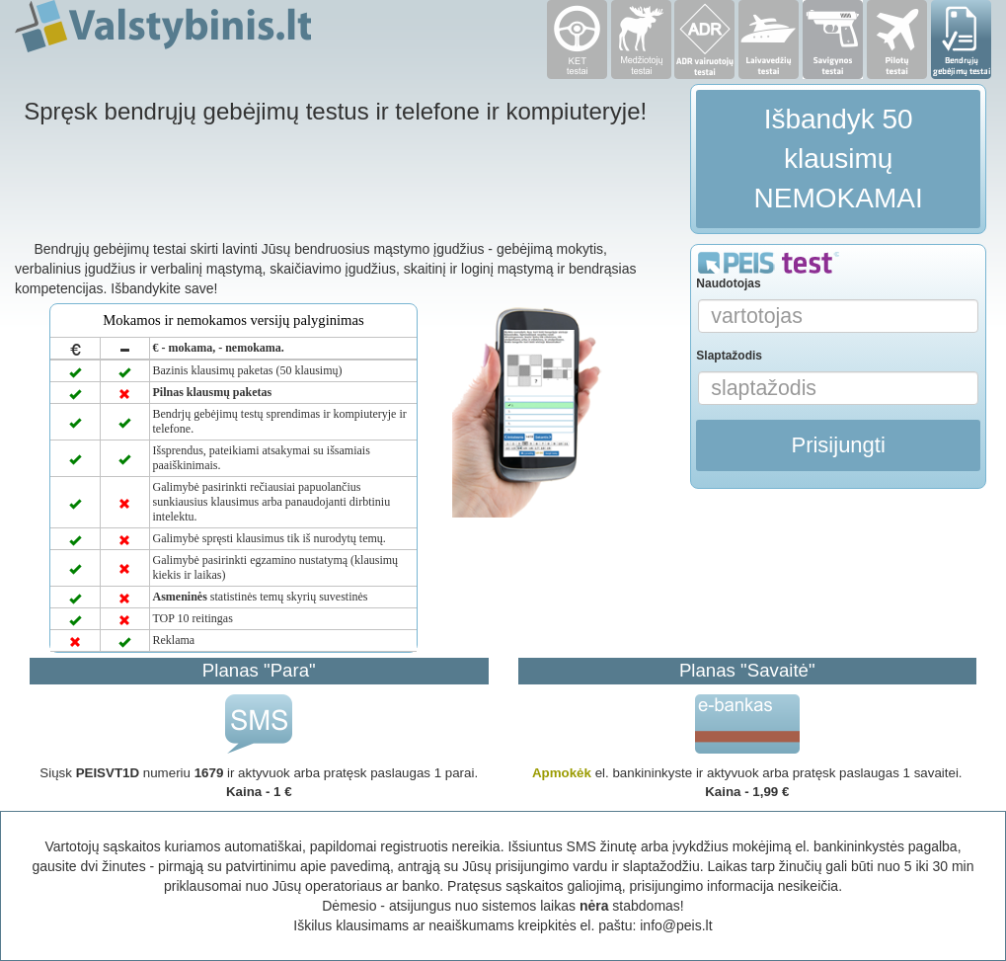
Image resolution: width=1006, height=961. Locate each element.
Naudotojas (728, 283)
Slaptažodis (729, 355)
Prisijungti (838, 445)
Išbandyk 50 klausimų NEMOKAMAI (838, 158)
